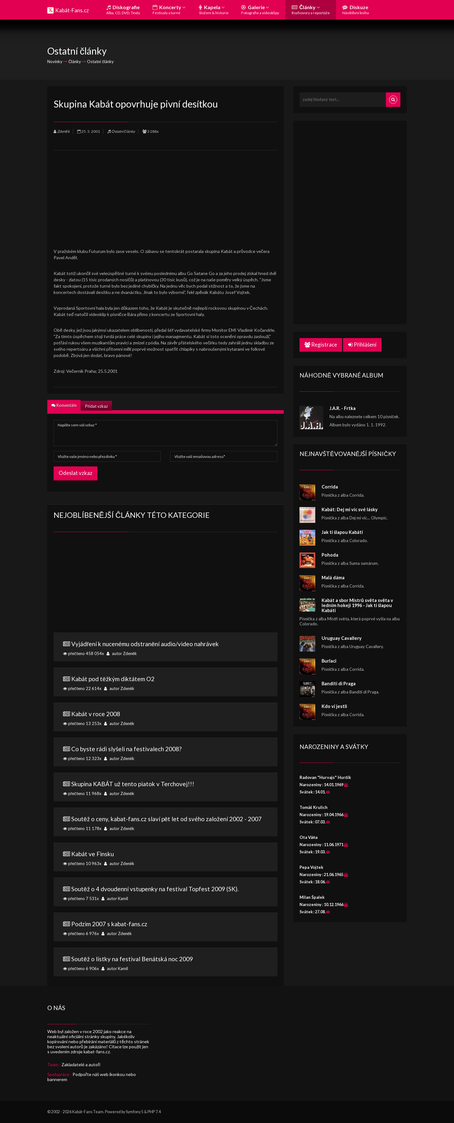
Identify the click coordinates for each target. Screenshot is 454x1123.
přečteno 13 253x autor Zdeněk (165, 718)
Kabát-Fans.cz (72, 10)
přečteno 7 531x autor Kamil (165, 893)
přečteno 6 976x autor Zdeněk (165, 928)
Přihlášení (362, 344)
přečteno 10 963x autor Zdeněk (165, 858)
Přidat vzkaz (96, 406)
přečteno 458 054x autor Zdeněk (165, 648)
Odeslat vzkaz (75, 473)
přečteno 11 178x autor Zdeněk (165, 823)
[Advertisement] (165, 194)
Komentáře (64, 405)
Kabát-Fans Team (87, 1111)
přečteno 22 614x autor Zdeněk (165, 683)
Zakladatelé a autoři (80, 1064)
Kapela (214, 9)
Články (311, 9)
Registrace (321, 344)
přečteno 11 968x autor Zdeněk (165, 788)
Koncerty (169, 9)
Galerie (260, 9)
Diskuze (355, 9)
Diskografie (123, 9)
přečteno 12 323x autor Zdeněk (165, 753)
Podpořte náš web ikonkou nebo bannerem (91, 1077)
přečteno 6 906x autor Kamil (165, 963)
